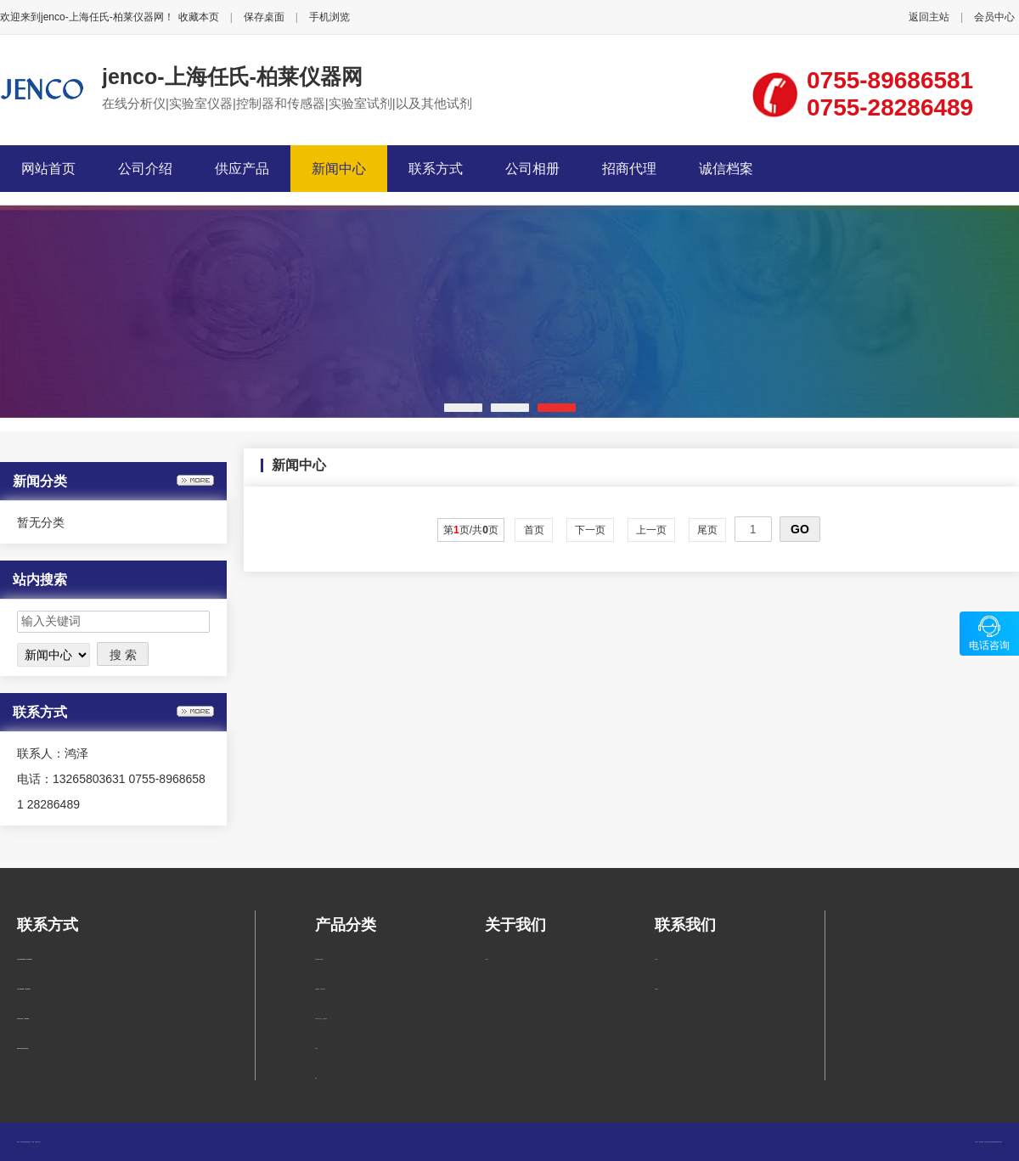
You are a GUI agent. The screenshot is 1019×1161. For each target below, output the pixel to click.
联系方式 (435, 168)
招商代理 (629, 168)
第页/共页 (470, 530)
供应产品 (242, 168)
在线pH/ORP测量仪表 (319, 959)
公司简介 (486, 959)
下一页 (590, 530)
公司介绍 (145, 168)
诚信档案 (726, 168)
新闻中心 (339, 168)
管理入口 (39, 1141)
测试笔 (316, 1048)
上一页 (651, 530)
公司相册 (532, 168)
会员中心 (994, 17)
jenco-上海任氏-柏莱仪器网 (232, 76)
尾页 (708, 530)
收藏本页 (198, 17)
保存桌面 (264, 17)
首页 (534, 530)
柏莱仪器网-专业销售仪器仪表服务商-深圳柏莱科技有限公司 (990, 1141)
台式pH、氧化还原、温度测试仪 (321, 1018)
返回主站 (929, 17)
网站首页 (48, 168)
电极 (316, 1078)
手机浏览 (329, 17)
